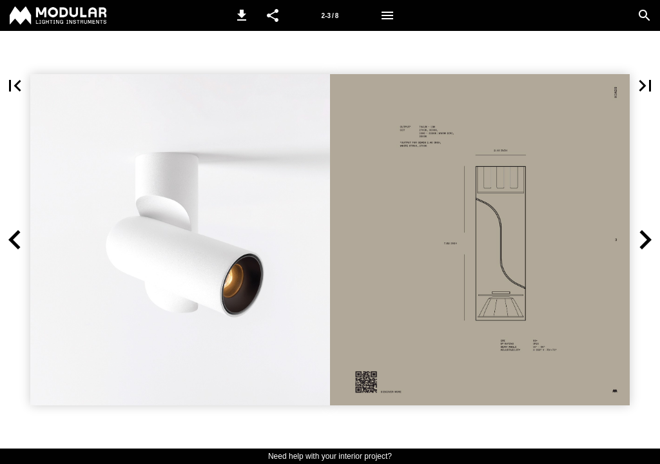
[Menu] (387, 15)
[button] (241, 15)
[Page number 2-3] (330, 15)
